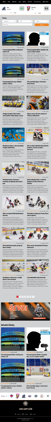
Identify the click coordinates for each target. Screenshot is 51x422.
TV (10, 12)
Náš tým (14, 2)
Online (15, 12)
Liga (20, 2)
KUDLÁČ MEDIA (23, 418)
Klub (9, 2)
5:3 (46, 8)
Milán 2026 (45, 2)
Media (24, 2)
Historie (30, 2)
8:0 (22, 8)
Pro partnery (37, 2)
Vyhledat (42, 25)
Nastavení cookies (25, 420)
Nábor (4, 2)
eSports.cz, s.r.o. (30, 418)
